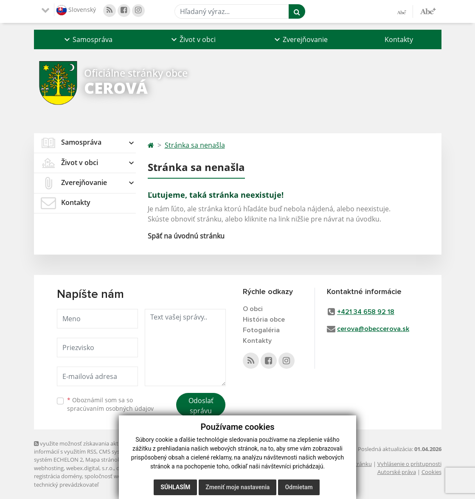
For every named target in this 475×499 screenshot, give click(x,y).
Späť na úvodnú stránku (186, 236)
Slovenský (76, 10)
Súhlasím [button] (175, 487)
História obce (264, 319)
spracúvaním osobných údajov (110, 408)
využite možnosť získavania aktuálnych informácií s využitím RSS (86, 447)
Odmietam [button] (298, 487)
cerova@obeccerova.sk (373, 328)
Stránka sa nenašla (195, 145)
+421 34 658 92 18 (365, 311)
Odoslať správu (201, 405)
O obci (253, 309)
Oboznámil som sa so (110, 404)
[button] (87, 39)
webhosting (49, 468)
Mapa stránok (103, 459)
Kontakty (399, 39)
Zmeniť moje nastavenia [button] (237, 487)
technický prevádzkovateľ (66, 484)
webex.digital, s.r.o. (90, 468)
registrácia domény (58, 476)
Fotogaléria (261, 330)
